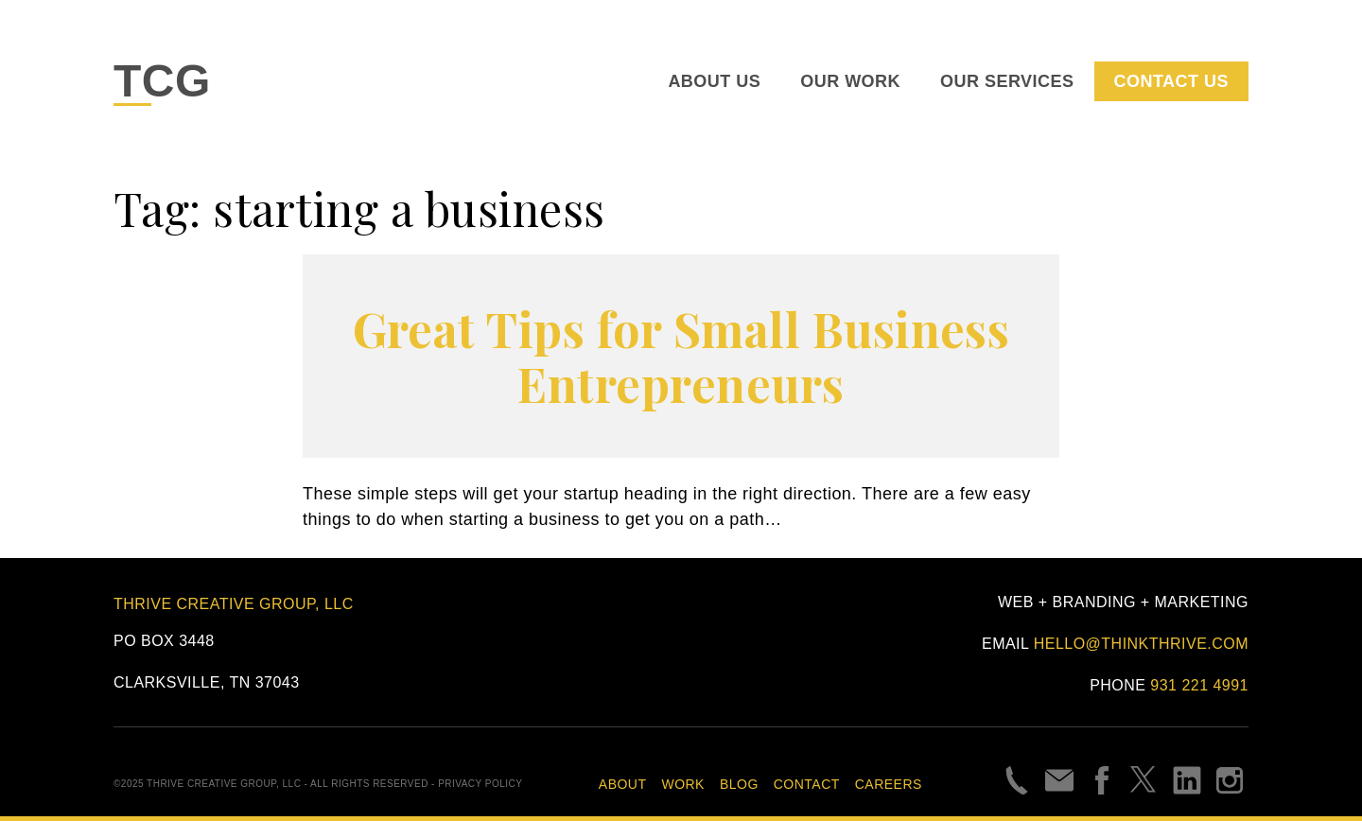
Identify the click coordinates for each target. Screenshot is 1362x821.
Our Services (1007, 81)
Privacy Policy (480, 783)
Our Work (850, 81)
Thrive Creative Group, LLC (234, 604)
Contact (807, 784)
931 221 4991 (1199, 685)
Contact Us (1171, 81)
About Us (714, 81)
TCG (162, 81)
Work (682, 784)
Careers (888, 784)
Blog (739, 784)
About (623, 784)
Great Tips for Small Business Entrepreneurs (681, 356)
